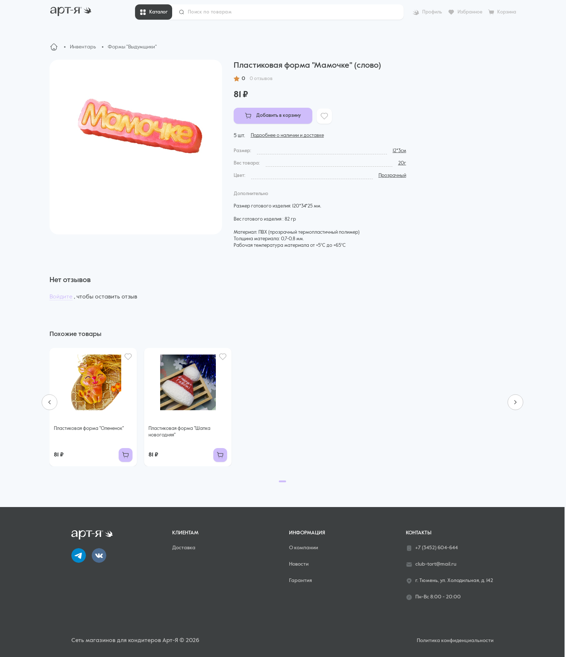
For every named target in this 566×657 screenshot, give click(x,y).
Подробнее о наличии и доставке (287, 135)
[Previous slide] (49, 402)
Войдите (61, 297)
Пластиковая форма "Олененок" (89, 428)
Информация (307, 532)
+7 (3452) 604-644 (432, 548)
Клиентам (185, 532)
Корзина (506, 12)
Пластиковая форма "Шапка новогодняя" (179, 432)
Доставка (183, 547)
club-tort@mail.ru (431, 564)
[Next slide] (515, 402)
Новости (299, 564)
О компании (303, 547)
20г (402, 163)
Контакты (418, 532)
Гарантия (300, 580)
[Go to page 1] (282, 481)
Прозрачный (392, 175)
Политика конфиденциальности (455, 640)
